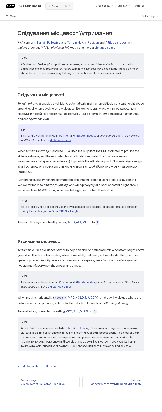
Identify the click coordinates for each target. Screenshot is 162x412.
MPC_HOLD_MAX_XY (82, 297)
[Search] (59, 6)
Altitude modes (116, 42)
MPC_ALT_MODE (79, 222)
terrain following (78, 328)
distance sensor (105, 47)
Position (93, 42)
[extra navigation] (154, 6)
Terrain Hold (75, 42)
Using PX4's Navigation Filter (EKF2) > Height (50, 211)
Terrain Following (49, 42)
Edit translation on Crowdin (37, 366)
